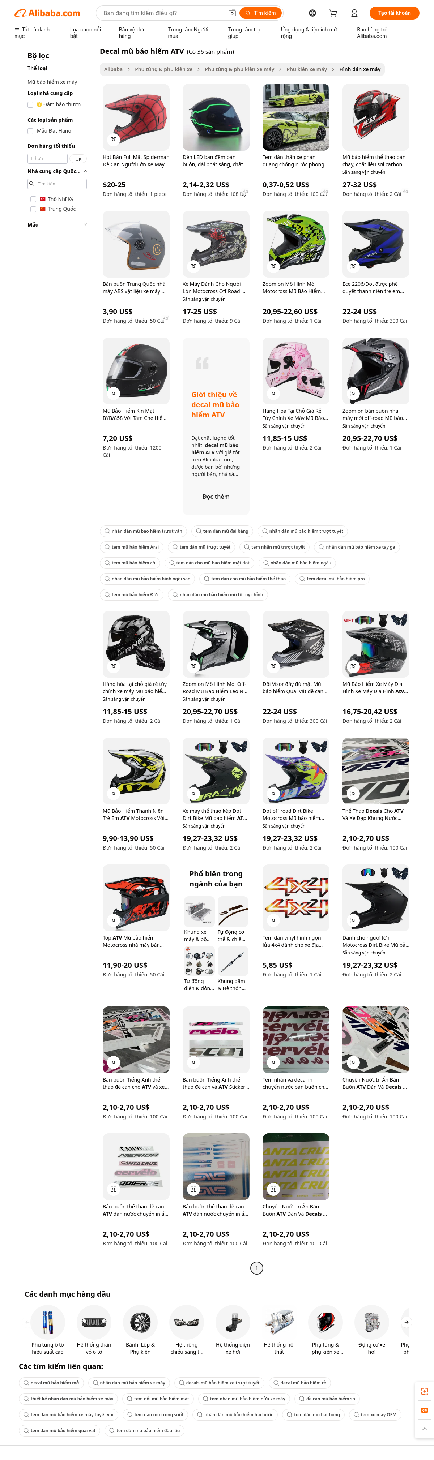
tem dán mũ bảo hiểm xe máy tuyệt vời (69, 1415)
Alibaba (113, 69)
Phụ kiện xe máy (306, 69)
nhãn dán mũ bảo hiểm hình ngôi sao (147, 579)
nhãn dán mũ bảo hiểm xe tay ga (357, 547)
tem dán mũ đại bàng (222, 531)
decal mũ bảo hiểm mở (51, 1383)
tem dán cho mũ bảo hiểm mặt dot (209, 563)
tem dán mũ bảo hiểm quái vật (59, 1430)
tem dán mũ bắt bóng (313, 1415)
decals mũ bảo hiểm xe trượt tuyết (219, 1383)
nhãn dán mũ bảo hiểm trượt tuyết (303, 531)
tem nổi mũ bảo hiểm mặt (158, 1399)
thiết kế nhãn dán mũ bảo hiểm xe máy (68, 1399)
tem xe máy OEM (375, 1415)
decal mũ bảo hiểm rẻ (299, 1383)
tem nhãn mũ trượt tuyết (274, 547)
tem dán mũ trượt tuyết (201, 547)
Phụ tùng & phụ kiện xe (163, 69)
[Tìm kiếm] (260, 13)
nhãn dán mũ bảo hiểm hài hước (235, 1415)
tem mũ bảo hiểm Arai (132, 547)
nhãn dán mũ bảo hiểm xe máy (129, 1383)
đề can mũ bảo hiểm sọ (327, 1399)
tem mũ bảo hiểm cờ (130, 563)
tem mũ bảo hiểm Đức (132, 595)
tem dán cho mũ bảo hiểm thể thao (245, 579)
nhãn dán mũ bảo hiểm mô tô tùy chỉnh (218, 595)
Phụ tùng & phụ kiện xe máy (239, 69)
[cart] (334, 14)
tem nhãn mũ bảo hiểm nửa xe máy (244, 1399)
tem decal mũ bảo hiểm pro (332, 579)
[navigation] (55, 660)
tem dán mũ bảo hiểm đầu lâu (144, 1430)
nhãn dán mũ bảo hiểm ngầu (297, 563)
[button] (232, 13)
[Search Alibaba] (162, 13)
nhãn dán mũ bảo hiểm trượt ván (143, 531)
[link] (424, 1391)
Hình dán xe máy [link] (359, 69)
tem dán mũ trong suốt (155, 1415)
